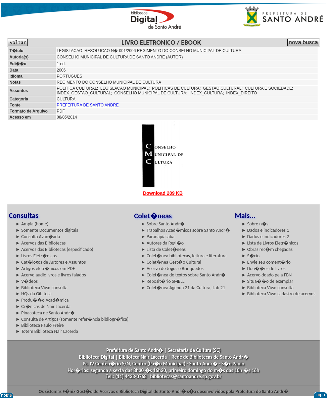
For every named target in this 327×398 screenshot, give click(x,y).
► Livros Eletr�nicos (36, 256)
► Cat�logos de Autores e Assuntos (50, 262)
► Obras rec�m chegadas (266, 249)
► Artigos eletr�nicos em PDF (45, 268)
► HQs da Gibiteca (33, 294)
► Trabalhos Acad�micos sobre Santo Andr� (185, 230)
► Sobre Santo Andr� (163, 224)
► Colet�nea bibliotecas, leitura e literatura (184, 256)
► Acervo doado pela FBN (266, 275)
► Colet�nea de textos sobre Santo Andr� (183, 275)
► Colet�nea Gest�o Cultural (171, 262)
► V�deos (26, 281)
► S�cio (250, 256)
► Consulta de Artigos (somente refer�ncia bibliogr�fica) (72, 319)
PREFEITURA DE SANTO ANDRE (88, 105)
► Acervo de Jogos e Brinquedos (172, 268)
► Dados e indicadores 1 (265, 230)
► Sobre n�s (254, 224)
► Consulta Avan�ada (37, 236)
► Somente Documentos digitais (46, 230)
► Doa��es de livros (263, 268)
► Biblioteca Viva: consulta (41, 288)
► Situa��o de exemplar (267, 281)
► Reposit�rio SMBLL (163, 281)
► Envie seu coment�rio (265, 262)
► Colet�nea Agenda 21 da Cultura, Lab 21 (183, 288)
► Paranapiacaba (158, 236)
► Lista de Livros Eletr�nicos (269, 243)
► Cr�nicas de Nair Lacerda (43, 306)
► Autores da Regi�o (162, 243)
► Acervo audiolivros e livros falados (50, 275)
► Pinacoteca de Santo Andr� (45, 313)
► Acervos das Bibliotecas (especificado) (54, 249)
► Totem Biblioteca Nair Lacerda (46, 331)
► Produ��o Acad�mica (41, 300)
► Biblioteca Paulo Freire (39, 325)
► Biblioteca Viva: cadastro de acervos (278, 294)
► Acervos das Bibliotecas (40, 243)
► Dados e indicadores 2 (265, 236)
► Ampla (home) (31, 224)
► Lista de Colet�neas (163, 249)
